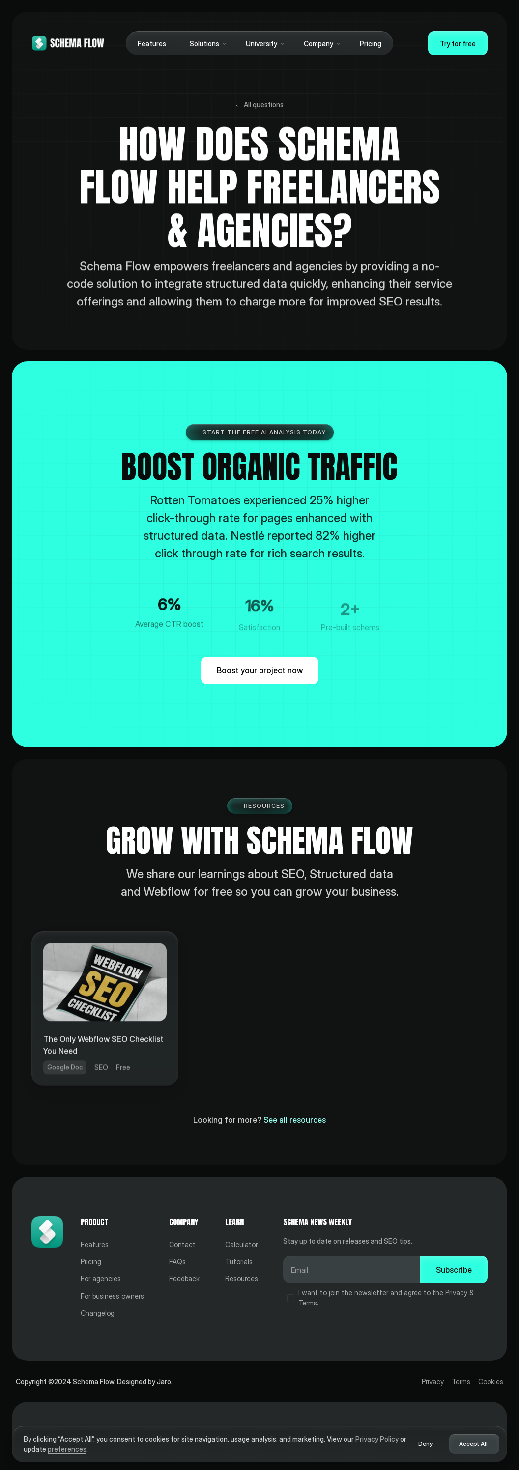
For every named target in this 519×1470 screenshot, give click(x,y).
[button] (206, 43)
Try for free (458, 43)
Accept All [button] (473, 1443)
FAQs (177, 1261)
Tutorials (239, 1261)
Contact (182, 1244)
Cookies (490, 1381)
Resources (241, 1279)
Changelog (98, 1313)
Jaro (164, 1381)
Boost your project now (260, 670)
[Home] (67, 43)
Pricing (370, 43)
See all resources (294, 1120)
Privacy (456, 1292)
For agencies (101, 1279)
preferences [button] (67, 1449)
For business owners (112, 1296)
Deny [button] (425, 1443)
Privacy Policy (377, 1439)
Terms (307, 1303)
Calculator (241, 1244)
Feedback (184, 1279)
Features (152, 43)
